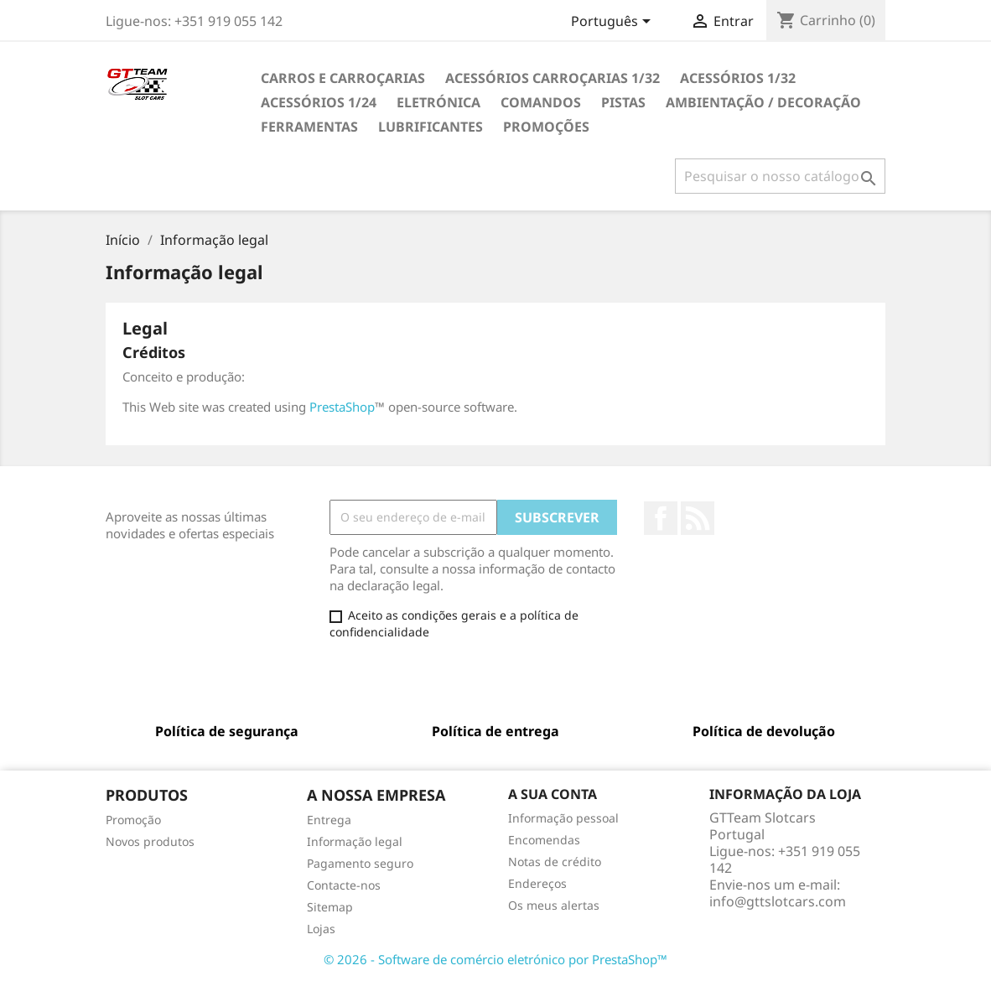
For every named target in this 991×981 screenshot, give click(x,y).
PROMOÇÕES (546, 126)
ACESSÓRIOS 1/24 (318, 102)
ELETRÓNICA (438, 102)
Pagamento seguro (360, 863)
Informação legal (354, 841)
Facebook (660, 518)
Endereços (537, 883)
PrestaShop (342, 406)
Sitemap (330, 907)
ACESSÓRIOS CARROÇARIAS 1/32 (552, 78)
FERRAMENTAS (309, 126)
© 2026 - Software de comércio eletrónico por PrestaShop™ (495, 959)
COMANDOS (541, 102)
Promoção (133, 820)
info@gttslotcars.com (777, 901)
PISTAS (623, 102)
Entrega (329, 820)
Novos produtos (150, 841)
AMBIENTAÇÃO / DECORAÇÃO (763, 102)
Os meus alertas (553, 905)
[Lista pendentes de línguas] (613, 23)
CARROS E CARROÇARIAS (343, 78)
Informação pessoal (563, 818)
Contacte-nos (344, 885)
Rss (697, 518)
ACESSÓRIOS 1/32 (738, 78)
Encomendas (544, 840)
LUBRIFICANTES (430, 126)
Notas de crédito (554, 861)
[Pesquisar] (780, 176)
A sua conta (552, 794)
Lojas (321, 929)
